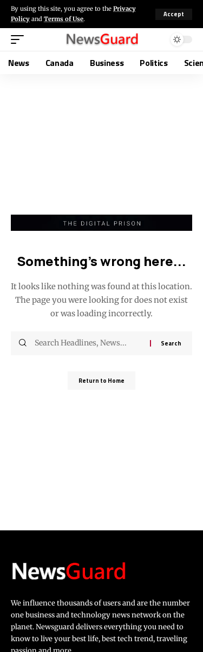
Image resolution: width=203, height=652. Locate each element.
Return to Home (101, 380)
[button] (173, 14)
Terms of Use (63, 19)
